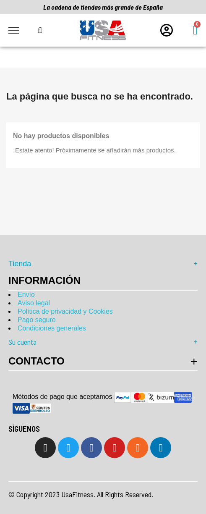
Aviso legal (34, 303)
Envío (26, 294)
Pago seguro (37, 319)
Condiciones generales (52, 328)
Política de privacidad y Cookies (65, 311)
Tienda (103, 264)
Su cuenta (103, 342)
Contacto (36, 361)
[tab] (103, 361)
